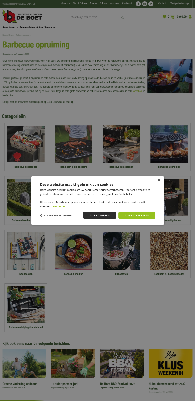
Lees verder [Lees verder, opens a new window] (59, 206)
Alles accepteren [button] (137, 215)
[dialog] (97, 200)
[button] (56, 215)
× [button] (159, 180)
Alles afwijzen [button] (100, 215)
